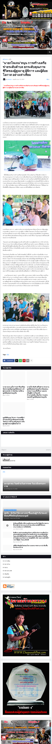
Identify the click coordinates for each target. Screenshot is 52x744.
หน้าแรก (5, 59)
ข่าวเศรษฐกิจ (6, 577)
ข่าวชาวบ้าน (6, 564)
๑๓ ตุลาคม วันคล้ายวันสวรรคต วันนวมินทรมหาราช (25, 484)
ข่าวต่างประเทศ (7, 570)
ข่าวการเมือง (6, 561)
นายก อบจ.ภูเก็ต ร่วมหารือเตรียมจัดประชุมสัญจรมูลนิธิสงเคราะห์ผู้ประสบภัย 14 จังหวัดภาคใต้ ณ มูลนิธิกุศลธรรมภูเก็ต (14, 390)
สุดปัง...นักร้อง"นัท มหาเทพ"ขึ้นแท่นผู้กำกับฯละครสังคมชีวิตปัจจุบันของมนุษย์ (25, 514)
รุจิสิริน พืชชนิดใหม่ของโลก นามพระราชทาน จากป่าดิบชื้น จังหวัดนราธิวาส (30, 546)
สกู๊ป (10, 59)
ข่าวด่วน (5, 567)
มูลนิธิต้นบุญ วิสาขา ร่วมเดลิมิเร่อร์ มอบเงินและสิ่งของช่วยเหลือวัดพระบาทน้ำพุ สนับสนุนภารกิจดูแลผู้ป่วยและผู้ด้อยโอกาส (14, 421)
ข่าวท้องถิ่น (6, 574)
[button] (49, 52)
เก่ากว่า (48, 450)
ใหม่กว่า (4, 450)
